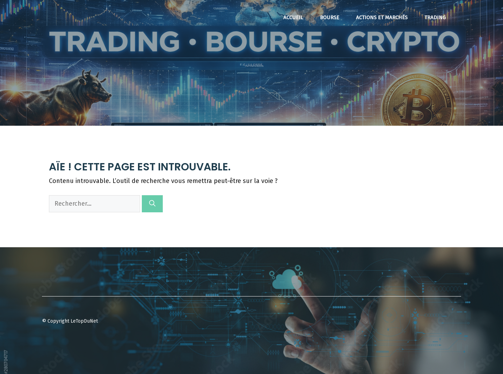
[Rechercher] (152, 203)
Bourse (329, 17)
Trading (435, 17)
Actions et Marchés (382, 17)
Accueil (293, 17)
